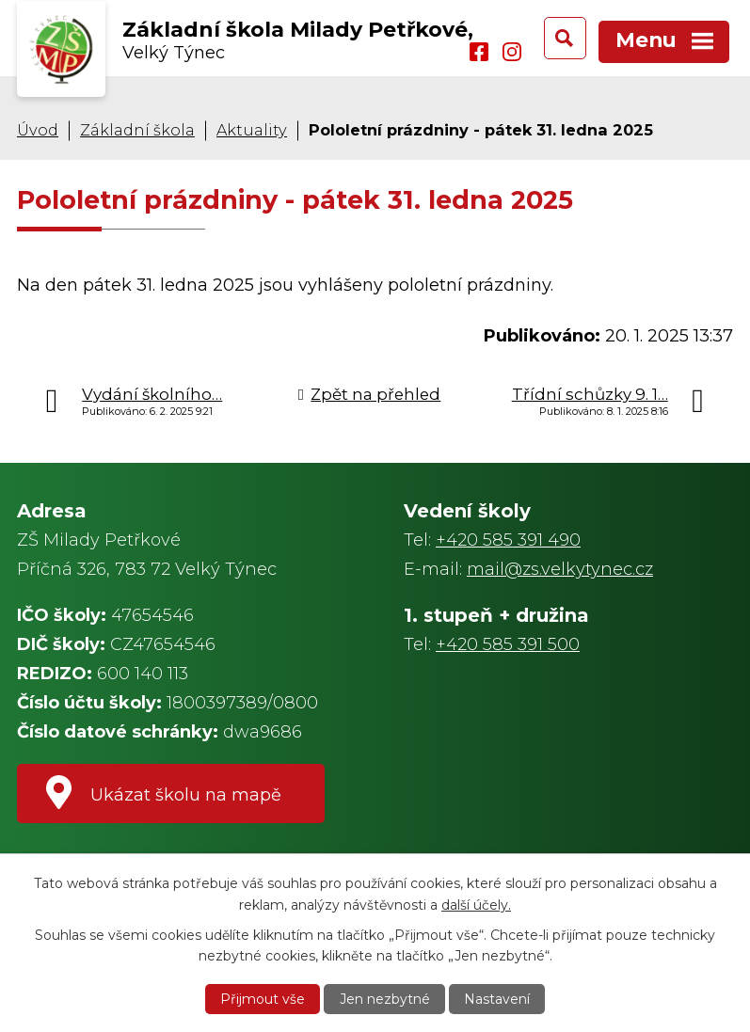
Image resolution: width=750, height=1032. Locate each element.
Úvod (37, 129)
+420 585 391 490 (508, 540)
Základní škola (137, 129)
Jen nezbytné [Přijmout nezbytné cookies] (385, 999)
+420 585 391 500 (508, 644)
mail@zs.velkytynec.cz (560, 569)
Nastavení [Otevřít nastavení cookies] (497, 999)
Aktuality (251, 129)
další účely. (476, 904)
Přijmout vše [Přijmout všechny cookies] (262, 999)
